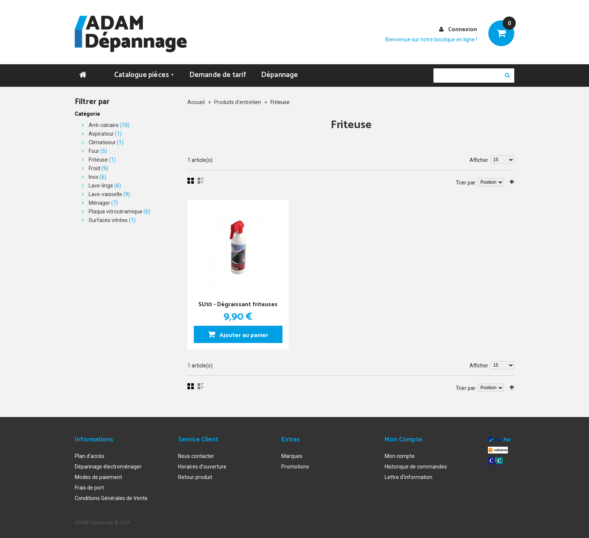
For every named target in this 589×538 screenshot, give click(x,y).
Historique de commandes (416, 465)
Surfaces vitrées (108, 219)
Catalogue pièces (144, 74)
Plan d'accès (89, 455)
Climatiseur (102, 141)
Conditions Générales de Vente (111, 497)
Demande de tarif (217, 74)
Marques (291, 455)
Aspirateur (101, 133)
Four (94, 150)
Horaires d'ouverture (202, 465)
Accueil (196, 101)
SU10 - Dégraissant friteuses (238, 303)
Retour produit (195, 476)
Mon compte (400, 455)
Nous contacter (196, 455)
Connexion (462, 29)
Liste (201, 180)
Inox (93, 176)
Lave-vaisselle (105, 193)
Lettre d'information (408, 476)
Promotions (295, 465)
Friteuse (98, 159)
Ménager (99, 202)
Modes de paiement (98, 476)
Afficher (479, 159)
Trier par (466, 181)
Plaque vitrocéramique (115, 210)
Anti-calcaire (104, 124)
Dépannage (279, 74)
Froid (94, 167)
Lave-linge (101, 184)
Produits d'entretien (237, 101)
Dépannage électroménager (108, 465)
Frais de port (89, 487)
